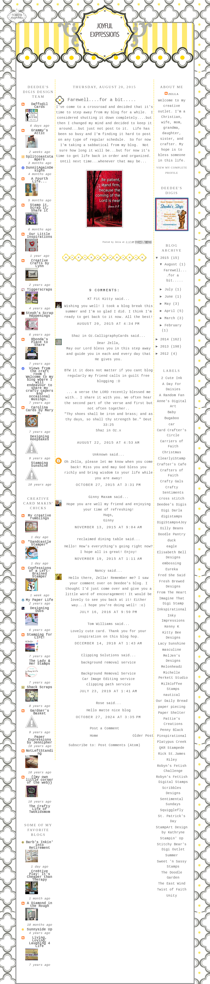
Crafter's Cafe (171, 464)
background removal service (108, 663)
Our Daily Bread (172, 701)
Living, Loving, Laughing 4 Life (39, 942)
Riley (171, 760)
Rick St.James (171, 754)
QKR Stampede (171, 748)
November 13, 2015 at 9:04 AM (108, 527)
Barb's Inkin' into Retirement (39, 845)
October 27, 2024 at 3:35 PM (108, 717)
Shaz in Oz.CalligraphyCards (100, 336)
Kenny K (171, 627)
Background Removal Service (108, 674)
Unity (171, 896)
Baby (172, 412)
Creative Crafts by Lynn (39, 263)
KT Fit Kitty (100, 299)
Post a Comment (104, 728)
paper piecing (171, 707)
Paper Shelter (171, 713)
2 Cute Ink (171, 378)
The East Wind (171, 884)
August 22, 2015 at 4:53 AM (108, 443)
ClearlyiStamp (171, 458)
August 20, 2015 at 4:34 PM (108, 324)
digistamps (171, 516)
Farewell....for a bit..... (175, 276)
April (171, 311)
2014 (165, 339)
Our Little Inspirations (39, 235)
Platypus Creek (171, 742)
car (172, 424)
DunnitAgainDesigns (39, 169)
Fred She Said (171, 575)
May (169, 304)
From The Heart (171, 592)
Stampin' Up (171, 838)
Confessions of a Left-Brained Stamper (39, 572)
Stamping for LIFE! (39, 636)
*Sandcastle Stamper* (39, 543)
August (172, 264)
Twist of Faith (171, 890)
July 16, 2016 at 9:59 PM (108, 612)
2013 (165, 347)
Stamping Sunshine (39, 464)
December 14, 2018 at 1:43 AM (108, 643)
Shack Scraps (39, 687)
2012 (165, 354)
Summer (171, 855)
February (173, 325)
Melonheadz (171, 667)
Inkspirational (171, 609)
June (170, 297)
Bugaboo (171, 418)
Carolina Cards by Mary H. (39, 410)
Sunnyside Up (39, 929)
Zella (173, 93)
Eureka (171, 569)
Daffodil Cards (39, 105)
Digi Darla (171, 510)
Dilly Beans (171, 528)
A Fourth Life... (39, 180)
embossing (171, 563)
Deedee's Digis (171, 505)
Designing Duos (39, 609)
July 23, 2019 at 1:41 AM (108, 691)
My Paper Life (39, 600)
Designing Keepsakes (39, 438)
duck (172, 540)
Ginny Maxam (100, 497)
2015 (165, 258)
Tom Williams (100, 624)
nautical (171, 695)
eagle (171, 546)
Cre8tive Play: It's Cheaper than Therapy (39, 875)
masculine (171, 650)
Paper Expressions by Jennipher (39, 740)
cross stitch (171, 499)
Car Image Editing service (108, 679)
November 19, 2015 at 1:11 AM (108, 559)
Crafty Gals (171, 481)
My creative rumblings (39, 517)
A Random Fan (171, 395)
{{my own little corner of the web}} (39, 780)
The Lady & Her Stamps (39, 662)
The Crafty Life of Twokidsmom (39, 809)
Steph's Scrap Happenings (39, 314)
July (170, 289)
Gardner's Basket (39, 712)
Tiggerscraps (39, 290)
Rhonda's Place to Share (39, 342)
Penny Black (171, 730)
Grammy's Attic (39, 132)
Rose (100, 703)
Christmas (171, 452)
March (171, 318)
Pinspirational (171, 736)
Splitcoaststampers (39, 158)
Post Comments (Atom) (119, 745)
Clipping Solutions (100, 655)
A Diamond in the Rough (39, 904)
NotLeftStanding (39, 752)
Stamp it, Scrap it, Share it (39, 208)
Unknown (100, 455)
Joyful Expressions (104, 30)
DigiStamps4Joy (171, 522)
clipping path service (108, 684)
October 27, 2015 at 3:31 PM (108, 485)
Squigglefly (171, 810)
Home (94, 736)
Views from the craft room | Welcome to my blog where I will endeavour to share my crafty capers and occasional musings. (39, 384)
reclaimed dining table (100, 539)
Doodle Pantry (171, 534)
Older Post (143, 736)
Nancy (100, 571)
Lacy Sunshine (171, 644)
